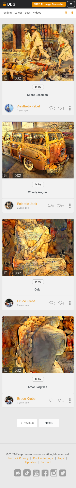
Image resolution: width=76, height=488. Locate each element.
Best (27, 12)
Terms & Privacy (18, 458)
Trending (6, 12)
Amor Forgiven (37, 387)
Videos (37, 12)
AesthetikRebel (28, 106)
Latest (18, 12)
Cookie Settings (43, 458)
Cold (37, 289)
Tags (61, 458)
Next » (49, 422)
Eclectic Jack (27, 204)
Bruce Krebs (26, 301)
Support (46, 462)
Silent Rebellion (37, 95)
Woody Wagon (37, 192)
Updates (30, 462)
